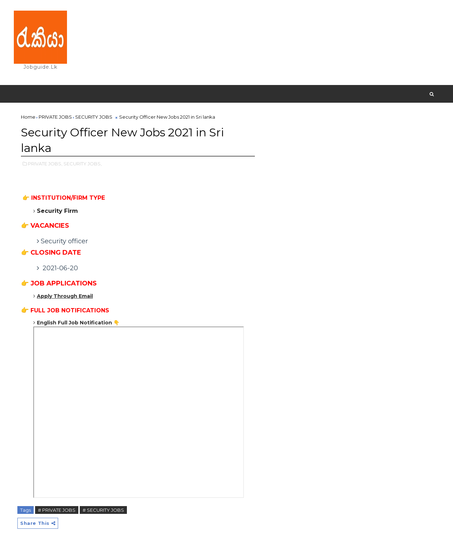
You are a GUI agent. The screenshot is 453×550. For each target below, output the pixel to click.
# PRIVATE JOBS (57, 510)
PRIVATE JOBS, (45, 163)
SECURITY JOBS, (82, 163)
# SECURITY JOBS (103, 510)
